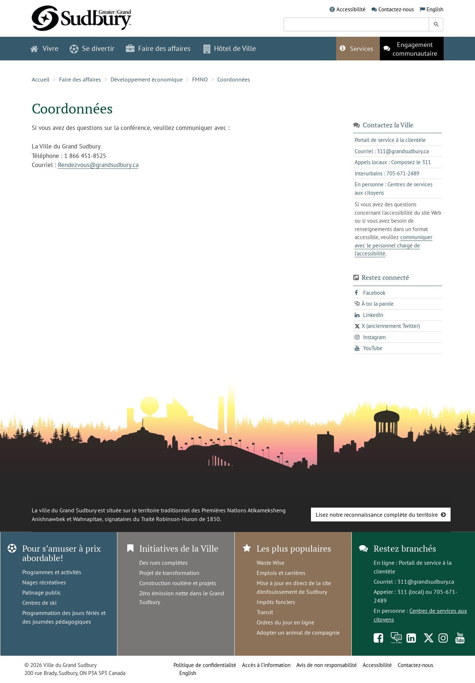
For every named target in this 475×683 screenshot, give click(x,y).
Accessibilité (351, 9)
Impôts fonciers (276, 601)
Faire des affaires (80, 79)
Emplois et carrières (281, 572)
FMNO (200, 79)
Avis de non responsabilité (326, 665)
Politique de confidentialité (205, 665)
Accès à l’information (266, 665)
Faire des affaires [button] (158, 48)
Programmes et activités (51, 572)
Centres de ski (39, 602)
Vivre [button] (44, 48)
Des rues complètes (163, 562)
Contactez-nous (396, 9)
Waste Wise (270, 562)
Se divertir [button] (92, 48)
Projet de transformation (169, 572)
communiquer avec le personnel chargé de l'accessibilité (393, 245)
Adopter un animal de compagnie (298, 632)
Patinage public (41, 592)
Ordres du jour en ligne (285, 622)
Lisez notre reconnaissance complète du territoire (377, 514)
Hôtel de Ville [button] (229, 48)
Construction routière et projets (177, 583)
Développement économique (146, 79)
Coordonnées (233, 79)
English (435, 9)
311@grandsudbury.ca (425, 581)
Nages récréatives (44, 582)
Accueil (41, 79)
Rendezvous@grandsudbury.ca (98, 165)
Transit (265, 612)
